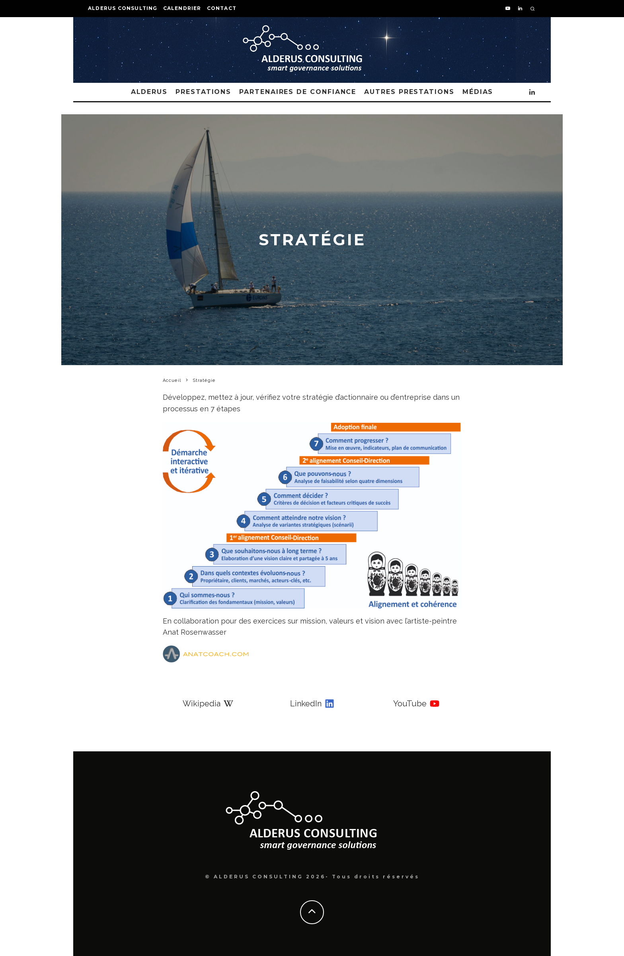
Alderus (149, 92)
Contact (221, 8)
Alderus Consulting (123, 8)
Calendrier (182, 8)
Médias (477, 92)
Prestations (203, 92)
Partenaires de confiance (297, 92)
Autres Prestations (409, 92)
